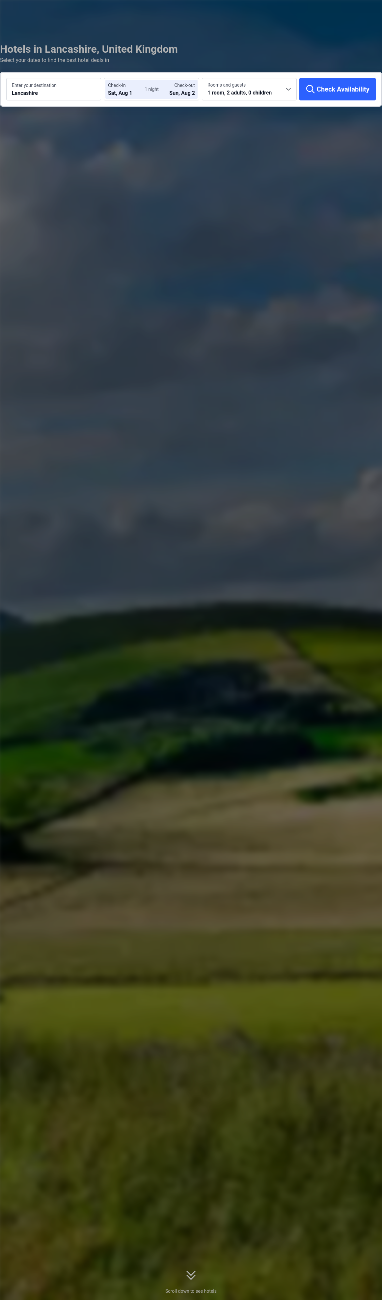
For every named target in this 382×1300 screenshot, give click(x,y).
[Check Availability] (337, 89)
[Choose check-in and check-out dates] (127, 89)
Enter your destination (34, 85)
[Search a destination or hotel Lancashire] (53, 89)
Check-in (117, 85)
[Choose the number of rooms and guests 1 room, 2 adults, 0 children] (249, 89)
